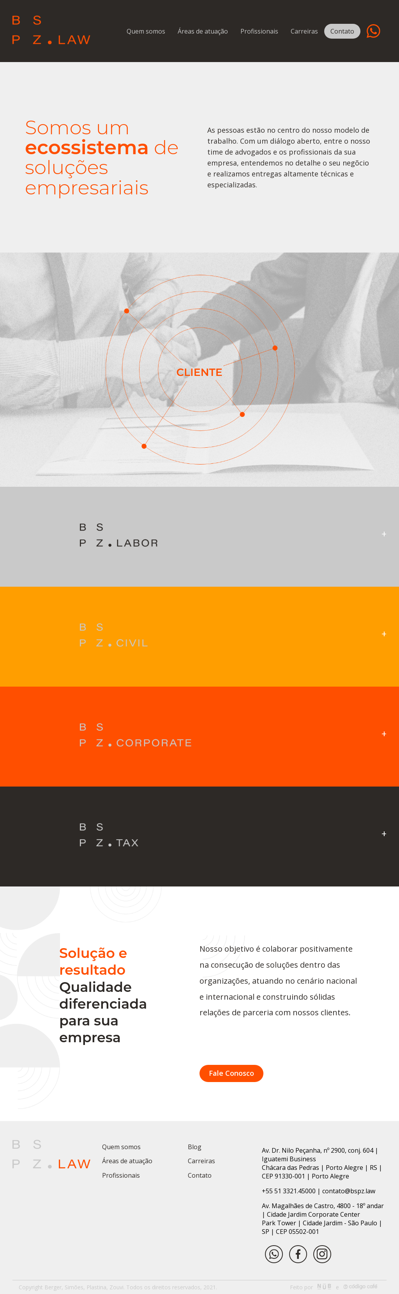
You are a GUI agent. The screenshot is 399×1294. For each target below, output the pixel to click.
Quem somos (146, 31)
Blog (194, 1147)
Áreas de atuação (203, 31)
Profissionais (259, 31)
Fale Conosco (231, 1073)
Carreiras (304, 31)
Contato (342, 31)
